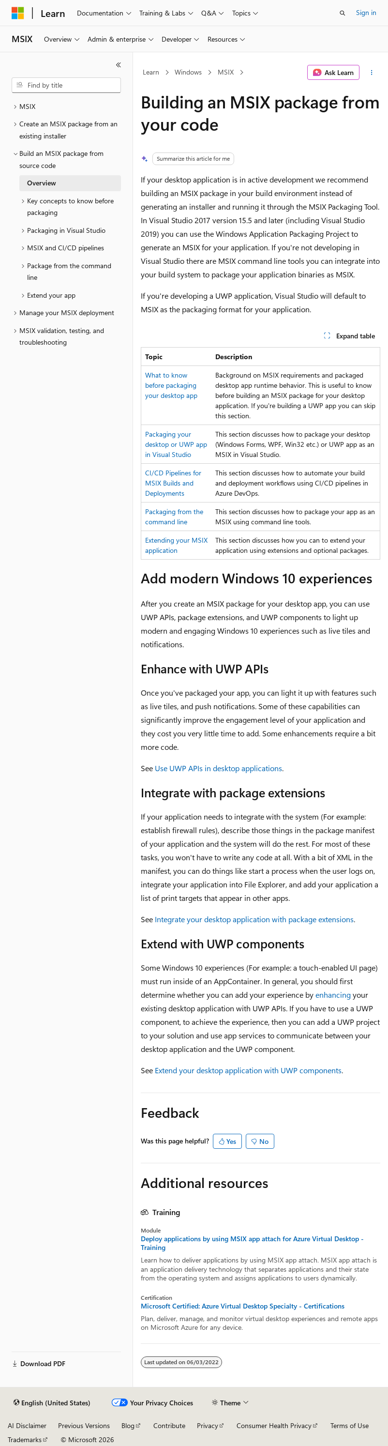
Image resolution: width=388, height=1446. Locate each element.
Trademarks (25, 1439)
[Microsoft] (18, 13)
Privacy (207, 1425)
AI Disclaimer (27, 1425)
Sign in (366, 12)
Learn (151, 71)
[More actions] (371, 72)
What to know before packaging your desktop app (171, 385)
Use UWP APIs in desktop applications (218, 768)
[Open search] (342, 13)
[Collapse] (118, 65)
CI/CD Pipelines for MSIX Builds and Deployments (173, 483)
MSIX (226, 71)
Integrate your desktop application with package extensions (254, 919)
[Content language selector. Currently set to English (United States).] (52, 1403)
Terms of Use (349, 1425)
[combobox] (66, 85)
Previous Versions (84, 1425)
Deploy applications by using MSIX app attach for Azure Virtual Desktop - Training (252, 1243)
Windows (188, 71)
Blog (127, 1425)
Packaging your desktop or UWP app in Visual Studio (176, 444)
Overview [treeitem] (41, 182)
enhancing (333, 994)
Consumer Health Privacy (274, 1425)
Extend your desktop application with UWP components (248, 1070)
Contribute (169, 1425)
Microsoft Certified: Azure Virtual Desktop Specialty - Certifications (242, 1306)
